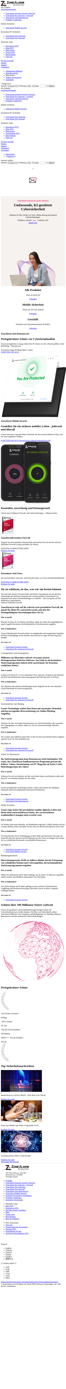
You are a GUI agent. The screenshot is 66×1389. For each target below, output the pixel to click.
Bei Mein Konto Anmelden (16, 1210)
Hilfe (7, 1212)
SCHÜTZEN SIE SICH (10, 352)
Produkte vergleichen (14, 20)
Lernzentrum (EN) (13, 133)
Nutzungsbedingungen (30, 1282)
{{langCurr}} (11, 156)
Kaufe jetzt (33, 223)
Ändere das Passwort (13, 78)
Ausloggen (10, 80)
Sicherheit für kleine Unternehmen (19, 1196)
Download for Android (27, 441)
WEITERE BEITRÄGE (10, 1162)
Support (4, 65)
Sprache (4, 86)
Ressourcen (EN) (12, 46)
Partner (3, 63)
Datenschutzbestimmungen (11, 1282)
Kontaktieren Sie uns (13, 1231)
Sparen (51, 86)
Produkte (9, 1181)
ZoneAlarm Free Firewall (15, 38)
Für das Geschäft (7, 61)
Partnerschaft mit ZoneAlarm (17, 1227)
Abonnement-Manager (14, 71)
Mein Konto (10, 50)
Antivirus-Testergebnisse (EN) (17, 1233)
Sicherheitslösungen (8, 9)
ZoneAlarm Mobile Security (16, 28)
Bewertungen (11, 55)
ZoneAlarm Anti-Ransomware (17, 18)
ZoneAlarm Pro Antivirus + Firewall (19, 16)
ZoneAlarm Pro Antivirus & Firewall (19, 649)
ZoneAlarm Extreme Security (17, 647)
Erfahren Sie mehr (8, 551)
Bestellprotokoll (12, 73)
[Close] (33, 168)
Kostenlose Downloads (14, 1200)
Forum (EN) (10, 52)
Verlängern (5, 67)
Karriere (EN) (11, 1229)
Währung (22, 86)
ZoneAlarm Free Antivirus (16, 36)
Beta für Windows (12, 1219)
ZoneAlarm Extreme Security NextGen (20, 13)
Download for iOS (44, 441)
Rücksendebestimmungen (48, 1282)
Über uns (9, 57)
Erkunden (33, 299)
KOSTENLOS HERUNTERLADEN (15, 548)
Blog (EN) (9, 48)
